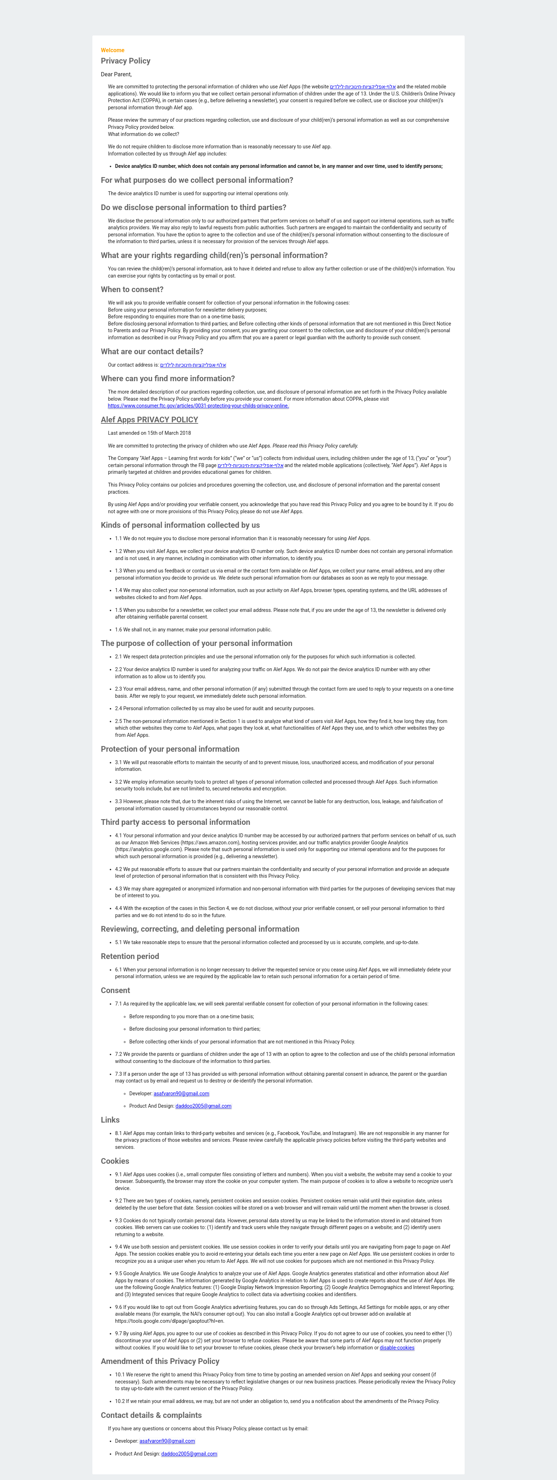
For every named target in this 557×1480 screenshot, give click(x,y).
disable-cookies (397, 1347)
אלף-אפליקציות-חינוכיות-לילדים (363, 86)
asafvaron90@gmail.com (181, 1093)
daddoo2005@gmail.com (203, 1106)
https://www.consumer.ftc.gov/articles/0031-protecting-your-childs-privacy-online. (198, 406)
